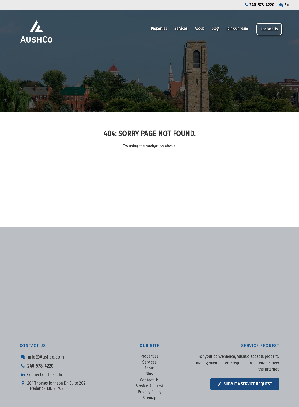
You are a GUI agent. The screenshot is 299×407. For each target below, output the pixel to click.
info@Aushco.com (42, 356)
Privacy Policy (149, 391)
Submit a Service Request (245, 384)
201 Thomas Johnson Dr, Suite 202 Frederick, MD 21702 (53, 384)
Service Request (149, 386)
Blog (215, 28)
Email (286, 5)
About (199, 28)
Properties (159, 28)
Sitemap (149, 397)
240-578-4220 (259, 5)
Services (180, 28)
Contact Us (269, 29)
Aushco (61, 31)
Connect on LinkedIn (41, 374)
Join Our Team (237, 28)
